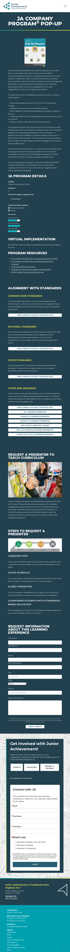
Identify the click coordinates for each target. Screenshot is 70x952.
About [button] (10, 930)
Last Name (13, 646)
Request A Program (49, 767)
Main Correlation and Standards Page (35, 315)
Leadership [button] (11, 932)
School (11, 688)
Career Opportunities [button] (16, 948)
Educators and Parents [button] (18, 916)
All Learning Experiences (35, 412)
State (10, 680)
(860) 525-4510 (11, 898)
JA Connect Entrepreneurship (23, 267)
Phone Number (15, 663)
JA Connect (16, 199)
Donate (16, 767)
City (9, 673)
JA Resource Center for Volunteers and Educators (31, 269)
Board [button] (9, 937)
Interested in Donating (25, 845)
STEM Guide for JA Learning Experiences (27, 272)
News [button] (9, 950)
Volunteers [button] (12, 910)
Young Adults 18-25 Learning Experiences (35, 434)
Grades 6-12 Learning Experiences (35, 421)
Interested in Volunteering (26, 848)
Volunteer (31, 767)
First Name (13, 638)
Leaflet (46, 877)
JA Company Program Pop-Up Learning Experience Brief (34, 259)
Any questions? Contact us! (21, 778)
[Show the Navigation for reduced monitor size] (65, 6)
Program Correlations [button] (16, 921)
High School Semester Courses (35, 425)
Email (11, 655)
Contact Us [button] (10, 896)
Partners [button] (11, 924)
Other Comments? (15, 698)
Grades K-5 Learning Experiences (35, 416)
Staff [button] (9, 935)
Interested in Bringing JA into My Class (31, 842)
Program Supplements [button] (16, 918)
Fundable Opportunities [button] (17, 927)
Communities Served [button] (15, 940)
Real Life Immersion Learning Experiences (35, 430)
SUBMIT (35, 864)
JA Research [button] (12, 942)
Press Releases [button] (13, 945)
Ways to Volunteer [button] (15, 912)
